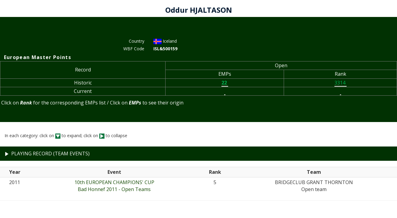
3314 (340, 82)
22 (224, 82)
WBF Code (133, 48)
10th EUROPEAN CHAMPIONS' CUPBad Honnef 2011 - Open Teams (114, 186)
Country (136, 41)
